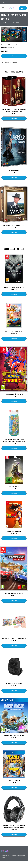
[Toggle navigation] (3, 8)
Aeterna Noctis (14, 486)
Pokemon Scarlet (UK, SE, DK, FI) (14, 394)
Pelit (9, 45)
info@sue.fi (4, 2)
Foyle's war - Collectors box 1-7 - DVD (14, 225)
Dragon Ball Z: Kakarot (14, 531)
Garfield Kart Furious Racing (14, 331)
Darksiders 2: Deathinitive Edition (14, 287)
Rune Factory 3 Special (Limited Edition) (14, 638)
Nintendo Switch (15, 45)
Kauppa (23, 8)
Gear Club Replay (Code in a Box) (14, 593)
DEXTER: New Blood (14, 170)
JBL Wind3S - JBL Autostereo (14, 683)
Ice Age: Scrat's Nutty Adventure (14, 735)
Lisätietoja (14, 56)
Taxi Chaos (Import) (14, 780)
